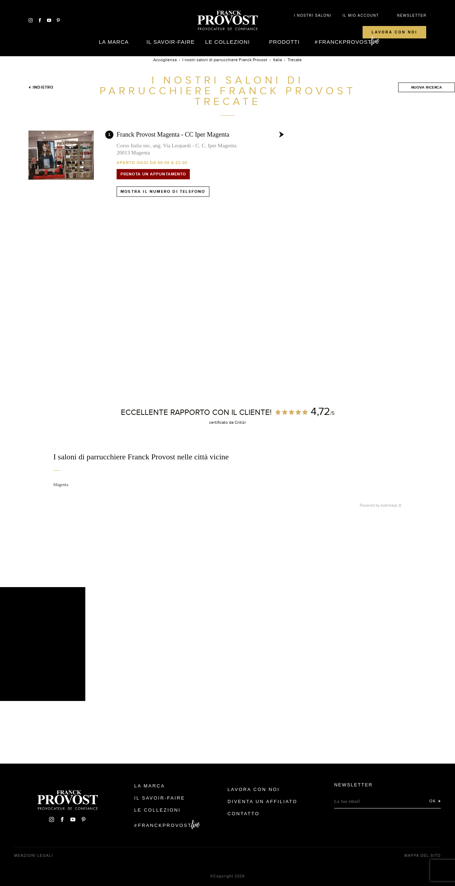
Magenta (60, 484)
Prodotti (284, 42)
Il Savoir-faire (170, 42)
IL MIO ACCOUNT (361, 15)
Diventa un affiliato (262, 801)
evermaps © (391, 505)
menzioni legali (33, 856)
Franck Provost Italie (227, 21)
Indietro (40, 87)
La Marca (114, 42)
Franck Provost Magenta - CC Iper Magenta (173, 134)
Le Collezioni (227, 42)
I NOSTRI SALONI (312, 15)
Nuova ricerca (426, 87)
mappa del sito (422, 856)
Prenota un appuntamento (153, 174)
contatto (243, 813)
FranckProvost (344, 42)
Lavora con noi (394, 32)
